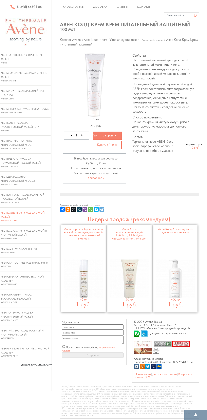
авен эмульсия (99, 403)
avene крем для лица (146, 396)
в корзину (109, 135)
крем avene (108, 386)
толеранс (155, 386)
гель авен (142, 413)
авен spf (87, 403)
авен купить (82, 389)
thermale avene (106, 406)
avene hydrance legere (111, 411)
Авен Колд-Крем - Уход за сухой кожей (22, 217)
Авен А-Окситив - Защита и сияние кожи (24, 77)
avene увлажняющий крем (112, 408)
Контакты (144, 6)
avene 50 (94, 389)
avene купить (167, 386)
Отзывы (122, 6)
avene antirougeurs (78, 413)
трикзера (105, 394)
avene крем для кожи (137, 408)
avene (86, 386)
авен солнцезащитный (118, 391)
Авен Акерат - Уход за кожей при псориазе (22, 95)
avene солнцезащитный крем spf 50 (118, 413)
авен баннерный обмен (81, 416)
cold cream (160, 401)
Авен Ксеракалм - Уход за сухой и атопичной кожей (24, 235)
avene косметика (123, 386)
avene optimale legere (151, 411)
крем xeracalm (110, 401)
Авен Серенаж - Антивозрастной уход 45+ (22, 280)
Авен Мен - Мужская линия (19, 251)
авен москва (92, 411)
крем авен (96, 386)
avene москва (90, 406)
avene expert (78, 411)
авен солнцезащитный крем (161, 399)
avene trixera (74, 399)
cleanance (105, 389)
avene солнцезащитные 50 (86, 394)
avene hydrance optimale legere (164, 413)
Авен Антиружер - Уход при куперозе (25, 111)
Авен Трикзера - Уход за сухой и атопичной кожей (22, 334)
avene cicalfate (109, 399)
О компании (142, 374)
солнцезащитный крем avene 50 (82, 408)
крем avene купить (144, 401)
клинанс (102, 391)
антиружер (149, 394)
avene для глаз (131, 411)
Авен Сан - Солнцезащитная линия (24, 265)
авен (79, 386)
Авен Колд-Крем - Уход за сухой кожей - (123, 40)
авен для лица (128, 396)
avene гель (113, 403)
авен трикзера (127, 403)
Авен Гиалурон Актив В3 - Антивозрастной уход (17, 145)
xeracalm (70, 389)
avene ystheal (94, 401)
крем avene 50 (126, 401)
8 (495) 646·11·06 (26, 7)
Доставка (100, 6)
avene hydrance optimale (107, 396)
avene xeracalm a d (165, 394)
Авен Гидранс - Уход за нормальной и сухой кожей (21, 163)
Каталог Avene (73, 6)
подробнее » (96, 178)
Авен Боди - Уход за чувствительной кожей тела (20, 127)
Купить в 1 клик (107, 145)
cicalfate (73, 396)
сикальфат (77, 391)
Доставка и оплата (164, 374)
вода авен (94, 413)
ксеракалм (141, 389)
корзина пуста (195, 146)
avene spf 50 (89, 391)
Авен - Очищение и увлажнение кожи (21, 59)
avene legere (76, 406)
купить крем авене (91, 399)
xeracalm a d (153, 391)
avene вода (176, 403)
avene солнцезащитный (123, 389)
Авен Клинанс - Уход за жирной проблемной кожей (22, 199)
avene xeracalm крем (159, 403)
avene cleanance (156, 389)
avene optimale (86, 396)
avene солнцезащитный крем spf (165, 408)
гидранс (77, 403)
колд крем (123, 399)
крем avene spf (79, 401)
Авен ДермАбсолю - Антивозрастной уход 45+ (19, 181)
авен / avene (68, 386)
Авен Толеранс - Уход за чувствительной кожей (17, 316)
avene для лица (138, 391)
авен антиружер (171, 411)
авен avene (141, 403)
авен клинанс (135, 394)
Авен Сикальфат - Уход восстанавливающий (16, 298)
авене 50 (163, 396)
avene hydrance (169, 391)
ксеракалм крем (138, 399)
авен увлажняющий (176, 401)
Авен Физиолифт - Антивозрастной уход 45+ (25, 352)
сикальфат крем (120, 394)
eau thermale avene (144, 406)
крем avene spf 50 (124, 406)
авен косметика (141, 386)
